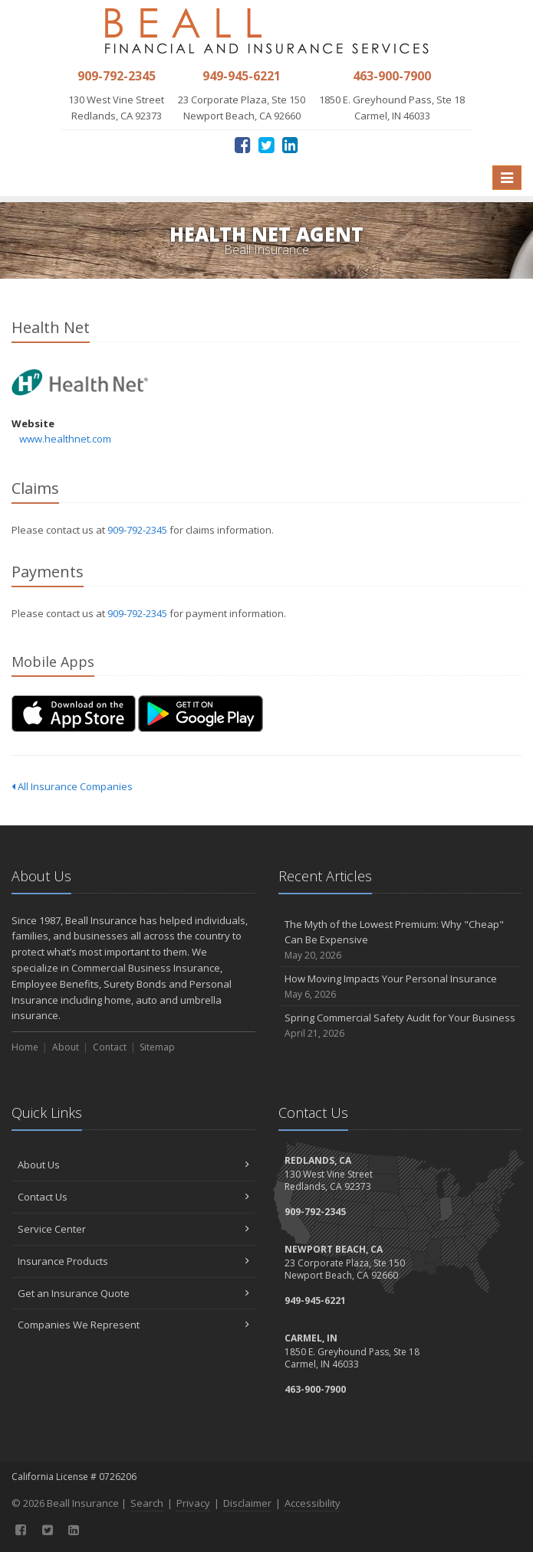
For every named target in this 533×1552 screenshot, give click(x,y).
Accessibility (313, 1503)
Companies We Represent (133, 1324)
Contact (110, 1047)
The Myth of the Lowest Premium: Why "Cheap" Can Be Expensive (400, 940)
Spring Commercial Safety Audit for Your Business (400, 1026)
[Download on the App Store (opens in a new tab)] (74, 713)
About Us (133, 1164)
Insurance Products (133, 1261)
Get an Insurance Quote (133, 1293)
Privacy (193, 1503)
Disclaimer (247, 1503)
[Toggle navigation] (506, 177)
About (65, 1047)
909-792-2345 (137, 530)
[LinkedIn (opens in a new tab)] (290, 144)
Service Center (133, 1229)
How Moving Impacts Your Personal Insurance (400, 986)
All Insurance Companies (72, 786)
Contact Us (133, 1197)
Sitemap (157, 1047)
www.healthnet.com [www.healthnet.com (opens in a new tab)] (65, 439)
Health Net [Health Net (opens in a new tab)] (80, 382)
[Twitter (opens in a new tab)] (266, 144)
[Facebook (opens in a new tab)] (243, 144)
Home (25, 1047)
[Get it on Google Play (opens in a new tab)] (200, 713)
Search (146, 1503)
